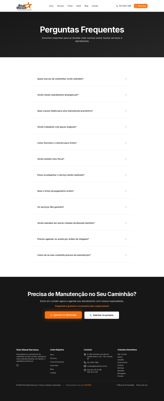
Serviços (60, 6)
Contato (95, 6)
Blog (86, 6)
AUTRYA (88, 385)
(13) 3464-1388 (92, 362)
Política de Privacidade (125, 385)
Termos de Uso (142, 385)
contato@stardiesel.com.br (97, 366)
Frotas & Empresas (57, 362)
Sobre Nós (54, 365)
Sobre (78, 6)
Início (51, 6)
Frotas (70, 6)
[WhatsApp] (17, 365)
